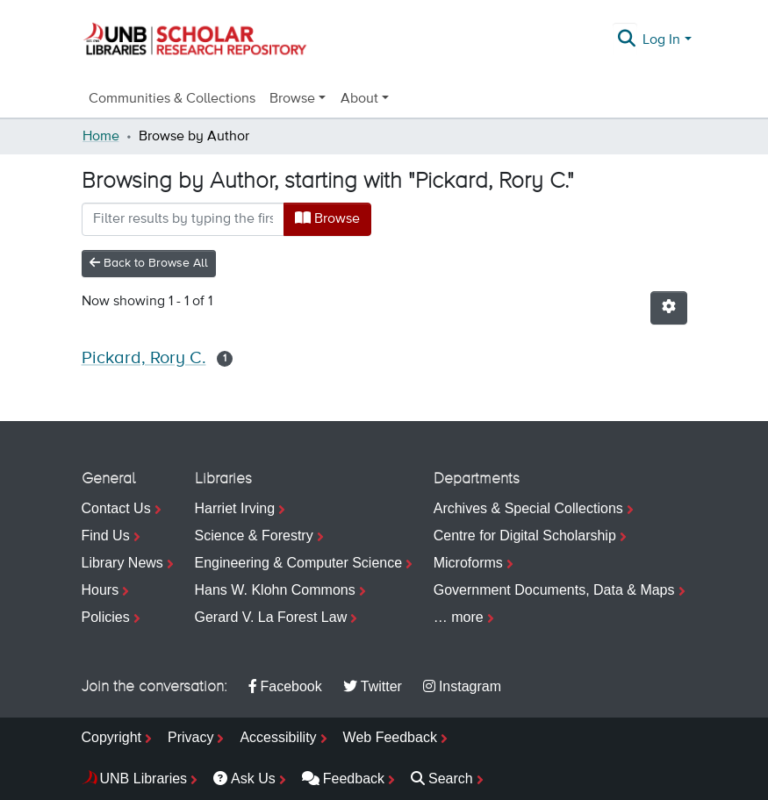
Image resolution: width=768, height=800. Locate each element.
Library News (122, 562)
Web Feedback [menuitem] (390, 737)
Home (101, 137)
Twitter (372, 686)
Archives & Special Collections (528, 508)
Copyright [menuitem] (111, 737)
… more (459, 617)
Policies (106, 617)
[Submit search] (626, 40)
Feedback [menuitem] (343, 778)
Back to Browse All (149, 262)
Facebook (285, 686)
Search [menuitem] (442, 778)
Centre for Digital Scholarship (525, 535)
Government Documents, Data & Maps (554, 589)
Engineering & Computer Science (299, 562)
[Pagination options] (668, 308)
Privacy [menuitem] (190, 737)
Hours (100, 589)
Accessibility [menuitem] (278, 737)
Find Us (106, 535)
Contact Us (116, 508)
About (359, 99)
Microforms (468, 562)
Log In (661, 40)
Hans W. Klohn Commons (275, 589)
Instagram (462, 686)
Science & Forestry (254, 535)
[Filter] (183, 219)
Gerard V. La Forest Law (271, 617)
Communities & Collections (172, 99)
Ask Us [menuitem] (244, 778)
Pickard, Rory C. (144, 358)
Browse (327, 218)
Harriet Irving (235, 508)
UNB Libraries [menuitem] (144, 778)
